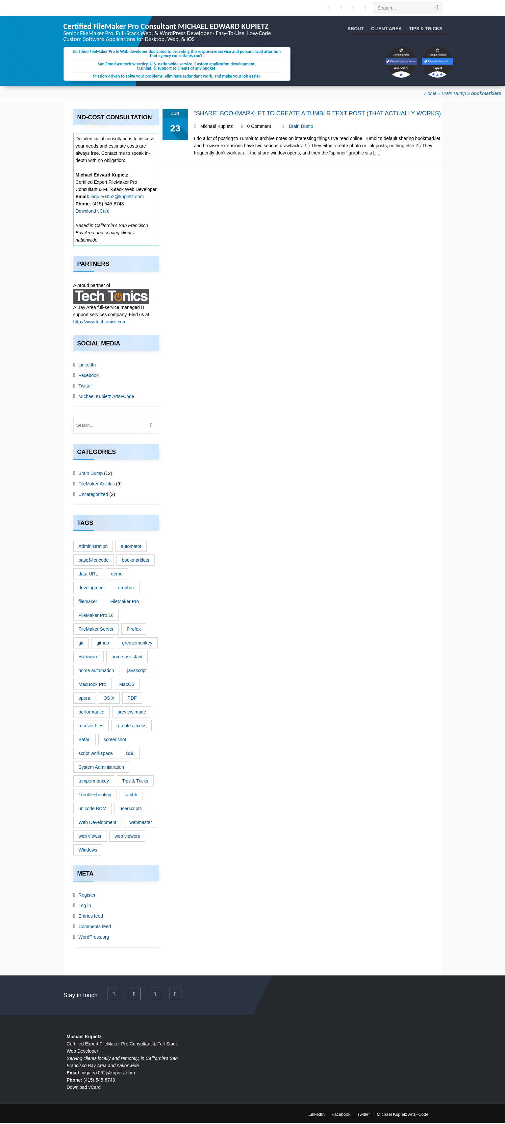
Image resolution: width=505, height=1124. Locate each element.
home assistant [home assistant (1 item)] (127, 657)
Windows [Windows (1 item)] (88, 851)
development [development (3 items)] (92, 588)
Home (430, 94)
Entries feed (90, 917)
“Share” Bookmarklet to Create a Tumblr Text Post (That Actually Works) (317, 114)
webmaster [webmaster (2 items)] (140, 823)
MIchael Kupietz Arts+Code (106, 397)
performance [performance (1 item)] (92, 712)
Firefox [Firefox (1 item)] (134, 630)
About (355, 28)
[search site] (436, 7)
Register (86, 896)
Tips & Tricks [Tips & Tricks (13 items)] (135, 781)
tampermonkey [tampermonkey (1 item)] (94, 781)
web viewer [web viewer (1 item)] (90, 837)
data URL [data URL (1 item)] (88, 574)
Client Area (386, 28)
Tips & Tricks (425, 28)
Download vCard (93, 212)
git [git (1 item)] (81, 643)
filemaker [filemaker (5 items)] (88, 602)
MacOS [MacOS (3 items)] (127, 685)
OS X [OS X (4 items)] (108, 699)
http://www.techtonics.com (100, 322)
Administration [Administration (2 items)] (93, 547)
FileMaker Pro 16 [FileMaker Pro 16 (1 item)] (96, 616)
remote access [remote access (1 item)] (131, 726)
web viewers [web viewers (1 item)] (127, 837)
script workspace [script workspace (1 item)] (96, 754)
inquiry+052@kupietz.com (117, 197)
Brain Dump (454, 94)
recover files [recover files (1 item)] (91, 726)
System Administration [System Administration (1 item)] (101, 768)
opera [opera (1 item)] (84, 699)
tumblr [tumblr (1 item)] (130, 795)
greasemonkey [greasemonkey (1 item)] (137, 643)
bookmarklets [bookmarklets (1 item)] (135, 561)
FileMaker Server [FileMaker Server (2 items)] (96, 630)
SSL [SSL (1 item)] (130, 754)
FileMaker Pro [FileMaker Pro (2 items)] (124, 602)
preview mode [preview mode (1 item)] (131, 712)
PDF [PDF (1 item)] (132, 699)
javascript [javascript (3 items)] (137, 671)
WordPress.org (93, 938)
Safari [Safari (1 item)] (85, 740)
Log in (84, 906)
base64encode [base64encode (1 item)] (94, 561)
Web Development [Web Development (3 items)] (97, 823)
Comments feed (94, 927)
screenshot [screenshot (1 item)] (115, 740)
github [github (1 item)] (102, 643)
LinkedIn (87, 365)
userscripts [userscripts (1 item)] (130, 809)
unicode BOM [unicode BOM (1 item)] (93, 809)
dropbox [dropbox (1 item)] (126, 588)
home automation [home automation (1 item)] (96, 671)
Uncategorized (93, 495)
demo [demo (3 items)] (117, 574)
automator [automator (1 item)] (131, 547)
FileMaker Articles (96, 484)
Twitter (85, 386)
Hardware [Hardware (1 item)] (89, 657)
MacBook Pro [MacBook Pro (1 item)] (92, 685)
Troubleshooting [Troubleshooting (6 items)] (95, 795)
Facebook (88, 376)
